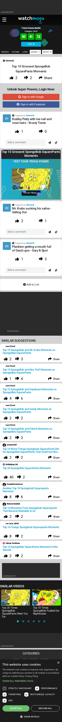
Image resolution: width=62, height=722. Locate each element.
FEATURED (15, 52)
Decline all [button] (45, 708)
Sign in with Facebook (31, 104)
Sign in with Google (31, 96)
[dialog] (31, 690)
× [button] (58, 663)
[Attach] (56, 143)
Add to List (31, 284)
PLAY (31, 44)
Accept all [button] (16, 708)
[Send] (49, 143)
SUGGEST (35, 52)
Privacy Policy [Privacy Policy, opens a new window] (31, 676)
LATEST (25, 52)
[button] (31, 681)
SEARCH (47, 52)
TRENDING (5, 52)
